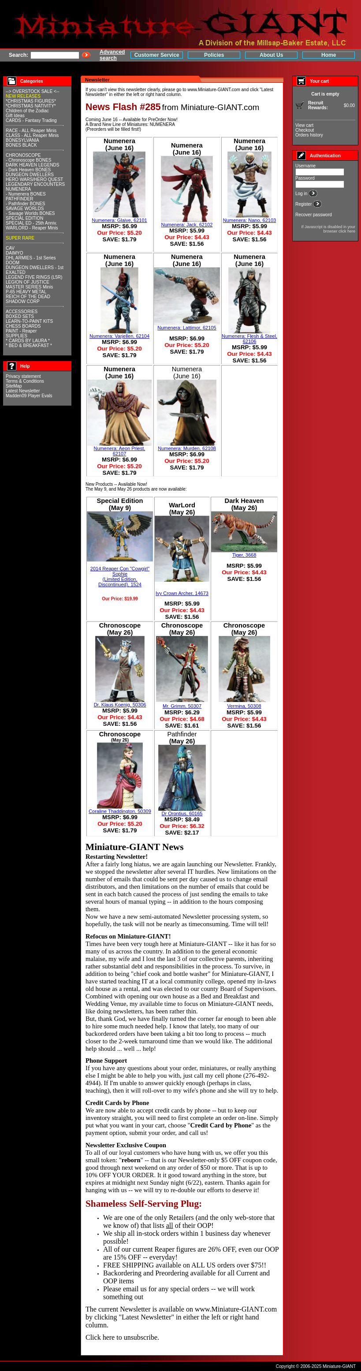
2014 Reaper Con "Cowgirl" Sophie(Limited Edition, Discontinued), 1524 (119, 576)
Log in (302, 193)
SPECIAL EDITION (24, 218)
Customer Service (156, 55)
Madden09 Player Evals (29, 395)
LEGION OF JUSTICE (27, 282)
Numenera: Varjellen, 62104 (119, 336)
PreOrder (157, 119)
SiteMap (14, 386)
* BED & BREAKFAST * (29, 345)
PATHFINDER (19, 198)
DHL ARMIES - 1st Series (31, 257)
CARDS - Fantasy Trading (31, 120)
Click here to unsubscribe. (122, 1337)
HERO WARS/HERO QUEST (34, 179)
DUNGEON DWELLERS (30, 174)
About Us (271, 55)
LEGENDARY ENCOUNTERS (35, 184)
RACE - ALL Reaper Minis (31, 130)
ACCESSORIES (21, 311)
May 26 (124, 489)
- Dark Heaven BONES (28, 169)
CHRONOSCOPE (23, 155)
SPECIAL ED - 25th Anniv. (31, 223)
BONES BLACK (21, 145)
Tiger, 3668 (244, 555)
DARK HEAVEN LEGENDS (33, 165)
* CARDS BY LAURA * (28, 340)
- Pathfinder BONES (25, 203)
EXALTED (16, 272)
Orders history (309, 135)
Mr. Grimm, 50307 (182, 706)
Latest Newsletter (23, 390)
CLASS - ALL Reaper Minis (32, 135)
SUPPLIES (16, 335)
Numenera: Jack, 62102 (187, 224)
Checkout (304, 130)
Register (304, 204)
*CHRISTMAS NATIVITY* (31, 105)
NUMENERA (18, 189)
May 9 (100, 489)
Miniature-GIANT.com (220, 107)
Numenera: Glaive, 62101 (119, 220)
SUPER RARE (20, 238)
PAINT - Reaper (21, 331)
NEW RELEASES (23, 96)
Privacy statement (23, 376)
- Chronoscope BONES (28, 160)
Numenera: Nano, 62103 (249, 220)
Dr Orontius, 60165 (182, 813)
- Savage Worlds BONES (30, 213)
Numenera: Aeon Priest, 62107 (119, 451)
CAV (10, 248)
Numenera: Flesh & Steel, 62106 (249, 338)
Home (328, 55)
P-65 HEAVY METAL (26, 291)
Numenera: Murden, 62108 (187, 448)
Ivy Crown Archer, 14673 (182, 593)
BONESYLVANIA (22, 140)
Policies (214, 55)
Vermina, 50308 (244, 706)
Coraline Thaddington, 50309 (120, 811)
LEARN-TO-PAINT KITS (29, 321)
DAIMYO (14, 253)
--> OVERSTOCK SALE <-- (33, 91)
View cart (304, 125)
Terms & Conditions (25, 381)
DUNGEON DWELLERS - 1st (34, 267)
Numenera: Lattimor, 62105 (186, 327)
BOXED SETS (20, 316)
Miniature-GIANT (203, 943)
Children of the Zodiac (27, 110)
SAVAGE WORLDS (25, 208)
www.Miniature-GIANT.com (213, 89)
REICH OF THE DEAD (28, 296)
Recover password (313, 214)
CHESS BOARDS (23, 326)
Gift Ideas (15, 115)
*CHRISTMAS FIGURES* (31, 101)
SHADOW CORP (23, 301)
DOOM (12, 262)
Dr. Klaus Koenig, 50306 (120, 704)
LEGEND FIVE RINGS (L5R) (34, 277)
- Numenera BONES (26, 194)
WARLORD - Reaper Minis (32, 227)
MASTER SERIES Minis (29, 287)
